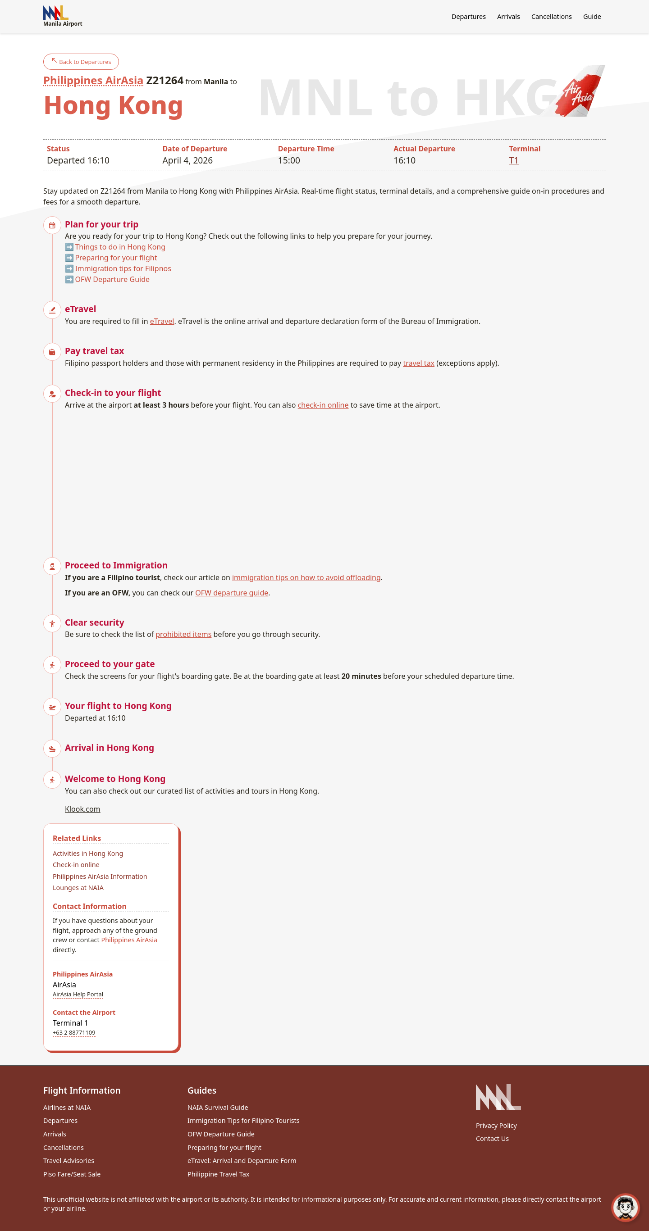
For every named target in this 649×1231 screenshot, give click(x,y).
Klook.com (83, 809)
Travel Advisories (68, 1160)
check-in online (323, 405)
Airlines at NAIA (67, 1107)
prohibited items (183, 634)
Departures (469, 16)
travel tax (418, 363)
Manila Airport (62, 16)
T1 (514, 160)
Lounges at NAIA (78, 887)
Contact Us (492, 1138)
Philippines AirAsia (93, 80)
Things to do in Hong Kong (120, 247)
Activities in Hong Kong (88, 853)
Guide (592, 16)
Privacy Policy (496, 1125)
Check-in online (76, 864)
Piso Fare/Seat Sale (72, 1174)
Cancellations (551, 16)
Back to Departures (81, 61)
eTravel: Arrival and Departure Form (242, 1160)
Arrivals (508, 16)
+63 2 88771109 (74, 1032)
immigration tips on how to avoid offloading (306, 577)
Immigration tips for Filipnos (123, 268)
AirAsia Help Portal (78, 994)
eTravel (162, 321)
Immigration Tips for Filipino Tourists (243, 1120)
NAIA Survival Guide (217, 1107)
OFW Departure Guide (112, 279)
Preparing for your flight (116, 258)
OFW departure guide (231, 593)
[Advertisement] (335, 478)
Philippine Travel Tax (218, 1174)
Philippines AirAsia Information (100, 876)
